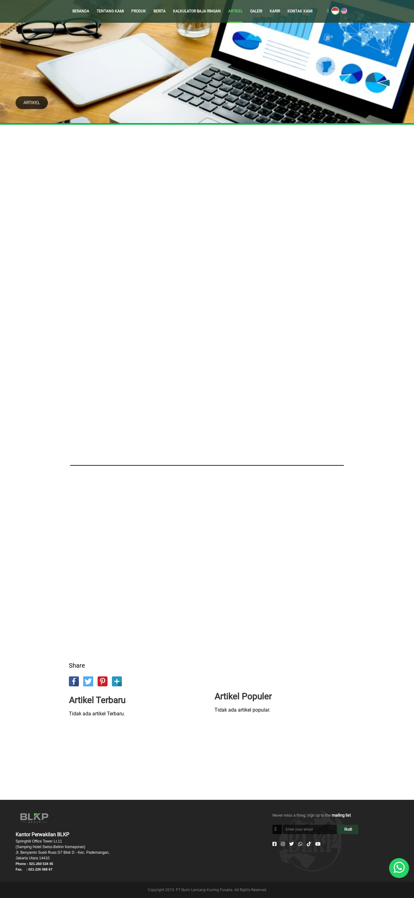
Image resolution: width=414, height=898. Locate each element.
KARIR (275, 11)
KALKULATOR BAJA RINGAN (197, 11)
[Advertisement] (207, 199)
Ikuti (348, 829)
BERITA (159, 11)
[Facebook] (274, 844)
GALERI (256, 11)
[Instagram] (283, 844)
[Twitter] (291, 844)
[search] (328, 11)
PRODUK (138, 11)
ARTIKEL (235, 11)
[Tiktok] (309, 844)
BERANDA (80, 11)
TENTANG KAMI (110, 11)
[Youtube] (317, 844)
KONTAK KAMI (299, 11)
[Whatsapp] (300, 844)
